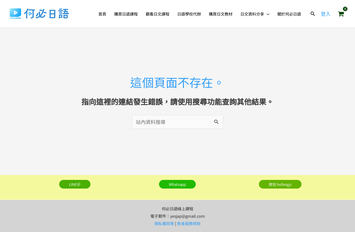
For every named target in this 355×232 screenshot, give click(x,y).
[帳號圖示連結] (326, 14)
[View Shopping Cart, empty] (341, 14)
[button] (266, 13)
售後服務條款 (189, 223)
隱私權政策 (164, 223)
